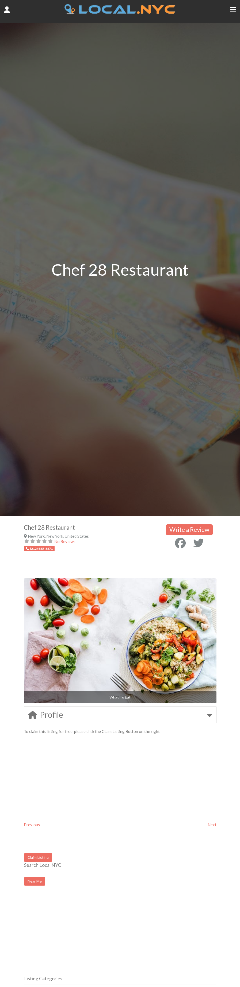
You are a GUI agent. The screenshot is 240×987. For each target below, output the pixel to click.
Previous (32, 824)
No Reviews (64, 541)
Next (212, 824)
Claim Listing (38, 857)
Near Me (35, 881)
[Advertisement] (69, 935)
